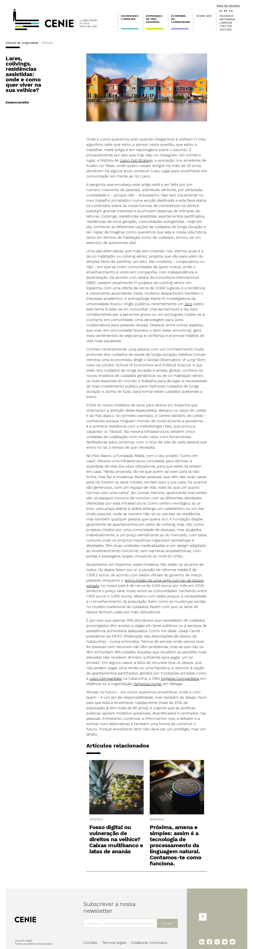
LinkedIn (225, 22)
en (231, 10)
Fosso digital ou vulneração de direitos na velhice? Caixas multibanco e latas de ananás (116, 839)
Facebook (226, 15)
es (220, 10)
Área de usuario (228, 5)
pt (226, 10)
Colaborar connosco (149, 942)
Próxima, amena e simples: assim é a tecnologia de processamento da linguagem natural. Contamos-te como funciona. (175, 845)
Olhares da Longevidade (22, 43)
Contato (90, 942)
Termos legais (114, 942)
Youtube (225, 29)
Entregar (167, 923)
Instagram (227, 19)
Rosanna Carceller (17, 102)
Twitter (225, 26)
